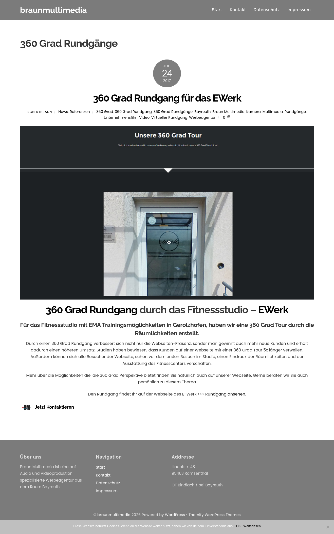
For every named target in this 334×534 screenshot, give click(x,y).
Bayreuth (202, 111)
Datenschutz (267, 9)
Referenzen (80, 111)
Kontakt (238, 9)
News (63, 111)
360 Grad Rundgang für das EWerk (167, 98)
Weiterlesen (252, 526)
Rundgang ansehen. (225, 394)
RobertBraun (39, 111)
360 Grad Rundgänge (173, 111)
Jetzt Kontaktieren (54, 407)
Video (144, 117)
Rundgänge (295, 111)
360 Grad (104, 111)
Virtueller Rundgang (169, 117)
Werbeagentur (202, 117)
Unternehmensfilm (121, 117)
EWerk (273, 309)
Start (217, 9)
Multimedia (273, 111)
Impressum (299, 9)
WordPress (175, 514)
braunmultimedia (114, 514)
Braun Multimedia (228, 111)
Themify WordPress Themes (215, 514)
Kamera (253, 111)
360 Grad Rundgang (133, 111)
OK (238, 526)
